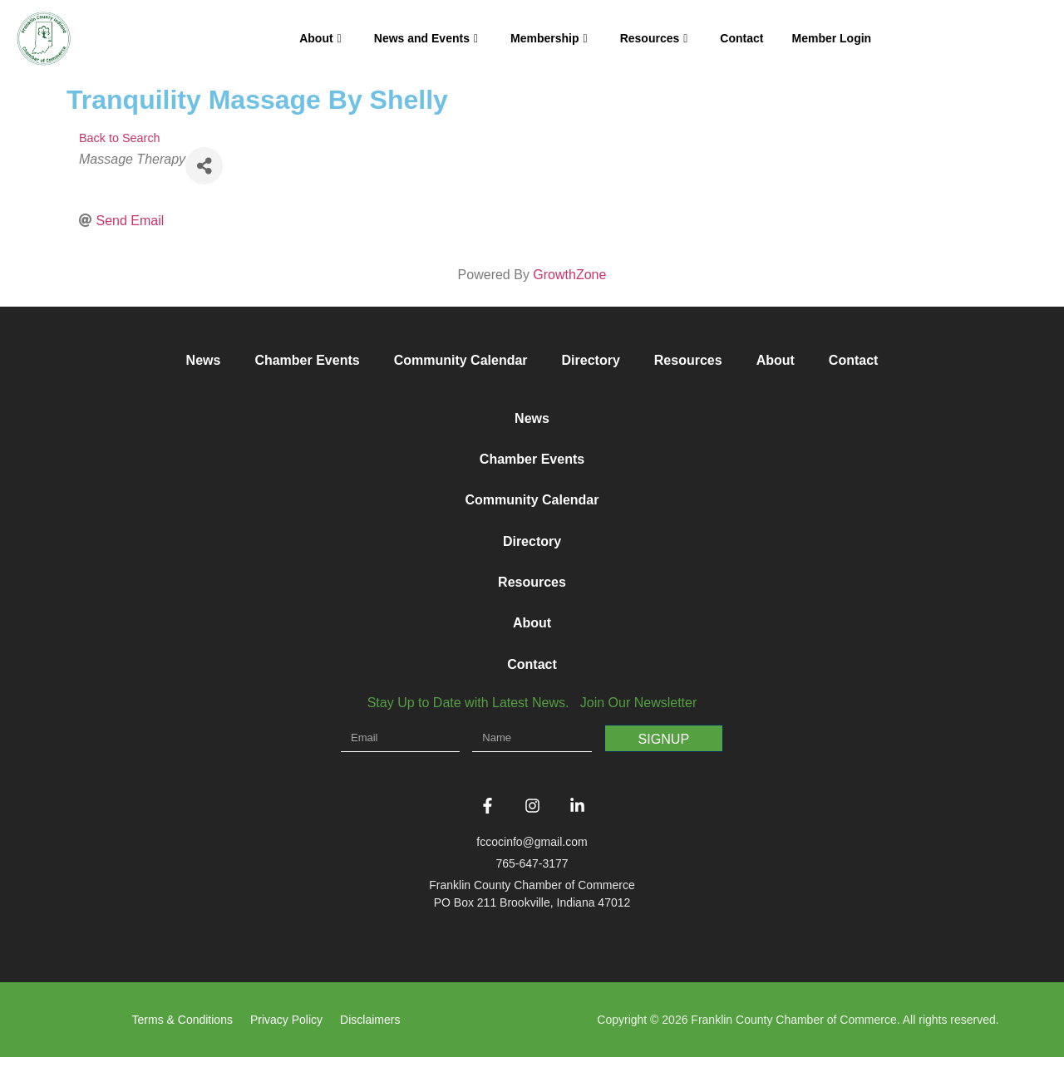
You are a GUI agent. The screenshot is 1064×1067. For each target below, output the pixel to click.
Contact (741, 38)
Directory (591, 360)
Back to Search (119, 138)
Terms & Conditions (182, 1029)
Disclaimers (370, 1029)
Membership (549, 38)
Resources (654, 38)
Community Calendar (461, 360)
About (320, 38)
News (203, 360)
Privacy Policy (286, 1029)
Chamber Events (306, 360)
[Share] (204, 165)
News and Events (426, 38)
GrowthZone (569, 275)
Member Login (831, 38)
